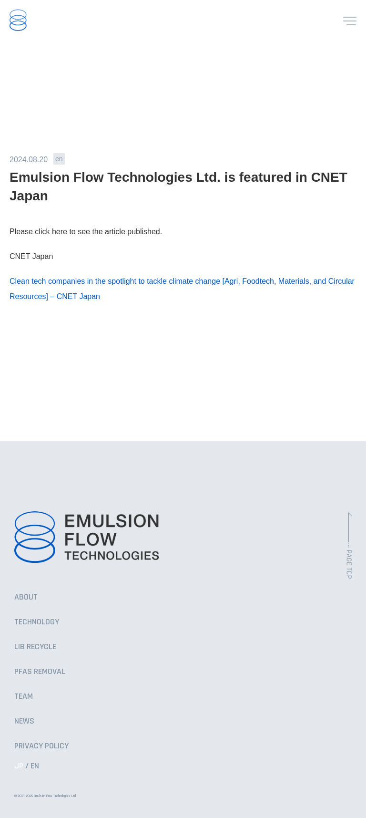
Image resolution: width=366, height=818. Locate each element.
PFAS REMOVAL (39, 671)
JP (18, 765)
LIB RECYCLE (35, 646)
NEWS (24, 720)
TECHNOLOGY (36, 621)
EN (34, 765)
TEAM (23, 696)
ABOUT (26, 596)
